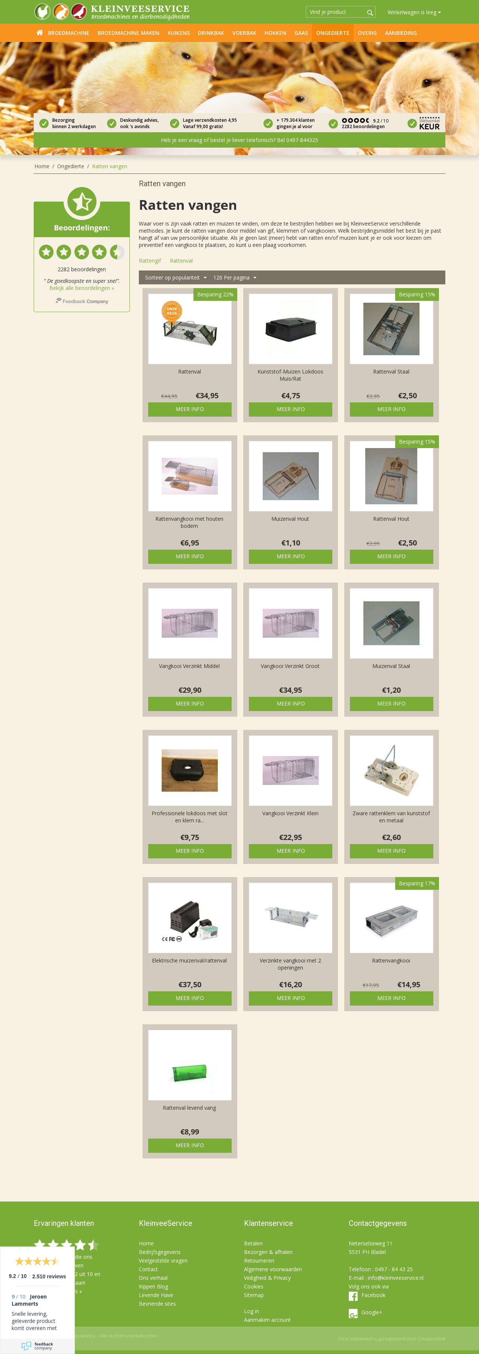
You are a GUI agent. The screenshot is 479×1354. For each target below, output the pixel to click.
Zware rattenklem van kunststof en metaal (391, 817)
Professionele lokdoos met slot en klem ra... (190, 817)
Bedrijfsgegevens (160, 1251)
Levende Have (156, 1295)
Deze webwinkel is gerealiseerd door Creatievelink (391, 1339)
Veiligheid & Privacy (267, 1277)
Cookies (253, 1286)
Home (40, 32)
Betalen (253, 1243)
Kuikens (179, 32)
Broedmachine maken (128, 32)
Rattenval (189, 371)
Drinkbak (211, 32)
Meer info (190, 408)
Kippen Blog (153, 1286)
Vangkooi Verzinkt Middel (189, 666)
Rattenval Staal (391, 371)
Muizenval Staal (391, 666)
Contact (148, 1269)
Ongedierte (333, 32)
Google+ (371, 1312)
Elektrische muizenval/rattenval (189, 960)
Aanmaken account (267, 1319)
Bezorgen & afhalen (268, 1251)
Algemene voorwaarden (273, 1269)
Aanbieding (401, 32)
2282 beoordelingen (363, 126)
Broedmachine (68, 32)
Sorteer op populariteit (176, 278)
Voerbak (244, 32)
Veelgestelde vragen (163, 1260)
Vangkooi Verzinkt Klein (290, 813)
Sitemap (254, 1295)
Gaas (301, 32)
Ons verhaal (153, 1277)
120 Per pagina (234, 278)
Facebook (373, 1295)
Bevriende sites (157, 1303)
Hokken (275, 32)
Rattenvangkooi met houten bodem (189, 522)
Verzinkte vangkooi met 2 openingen (290, 964)
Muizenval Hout (290, 518)
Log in (251, 1311)
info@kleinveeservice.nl (396, 1277)
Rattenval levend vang (189, 1107)
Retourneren (259, 1260)
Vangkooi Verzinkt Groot (290, 666)
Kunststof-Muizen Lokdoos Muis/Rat (290, 375)
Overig (367, 32)
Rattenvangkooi (391, 960)
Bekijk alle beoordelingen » (81, 287)
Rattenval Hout (391, 518)
